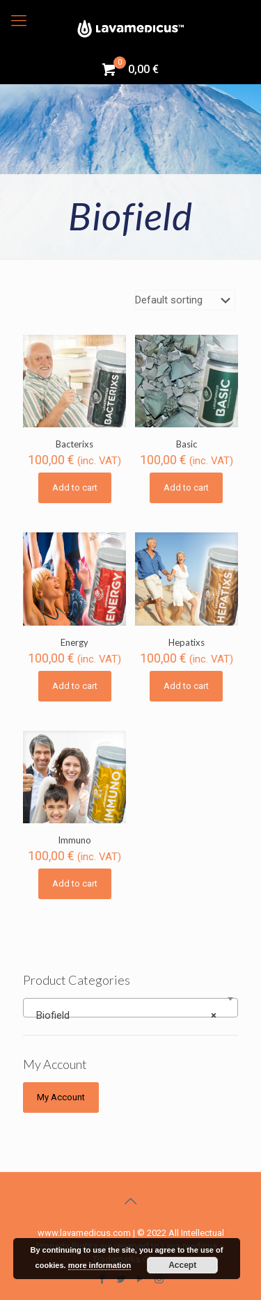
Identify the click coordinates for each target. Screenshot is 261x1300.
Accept (182, 1265)
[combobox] (130, 1007)
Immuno (74, 840)
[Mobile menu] (19, 21)
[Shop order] (185, 300)
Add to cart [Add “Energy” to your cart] (74, 686)
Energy (74, 642)
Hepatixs (186, 642)
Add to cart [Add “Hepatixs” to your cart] (186, 686)
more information (99, 1265)
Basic (186, 444)
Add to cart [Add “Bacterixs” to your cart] (74, 487)
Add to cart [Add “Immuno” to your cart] (74, 883)
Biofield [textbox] (126, 1015)
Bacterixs (74, 444)
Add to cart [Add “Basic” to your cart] (186, 487)
